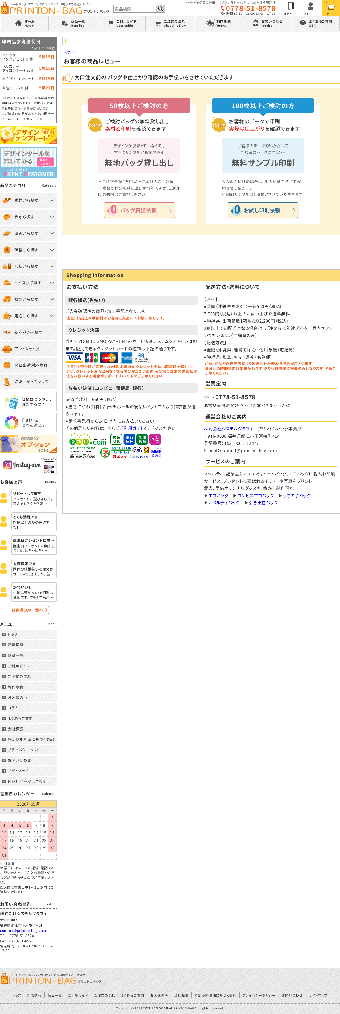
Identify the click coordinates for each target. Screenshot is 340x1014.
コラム (13, 707)
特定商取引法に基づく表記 (31, 739)
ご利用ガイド (132, 428)
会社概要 (16, 728)
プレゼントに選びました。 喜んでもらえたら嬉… (32, 501)
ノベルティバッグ (224, 502)
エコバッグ (218, 495)
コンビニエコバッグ (255, 495)
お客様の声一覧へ (27, 610)
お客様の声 (17, 697)
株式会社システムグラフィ (228, 429)
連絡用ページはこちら (27, 781)
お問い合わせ (19, 760)
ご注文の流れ (19, 676)
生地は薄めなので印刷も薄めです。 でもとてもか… (33, 595)
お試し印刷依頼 (262, 210)
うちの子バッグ (297, 495)
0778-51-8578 (251, 8)
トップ (66, 52)
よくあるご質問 (20, 718)
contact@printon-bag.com (23, 930)
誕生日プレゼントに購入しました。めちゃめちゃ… (34, 548)
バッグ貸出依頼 (138, 210)
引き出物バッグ (263, 502)
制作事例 (16, 686)
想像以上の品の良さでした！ (32, 525)
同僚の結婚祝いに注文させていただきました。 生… (33, 572)
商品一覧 (16, 655)
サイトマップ (18, 770)
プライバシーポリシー (26, 749)
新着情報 (16, 644)
